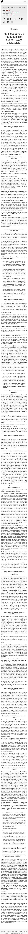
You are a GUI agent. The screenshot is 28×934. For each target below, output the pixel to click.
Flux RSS (8, 931)
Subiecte (20, 931)
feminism (18, 12)
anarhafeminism (11, 12)
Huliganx (8, 10)
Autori (16, 931)
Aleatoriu (3, 931)
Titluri (12, 931)
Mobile (11, 933)
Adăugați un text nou (18, 933)
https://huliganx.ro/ (10, 15)
